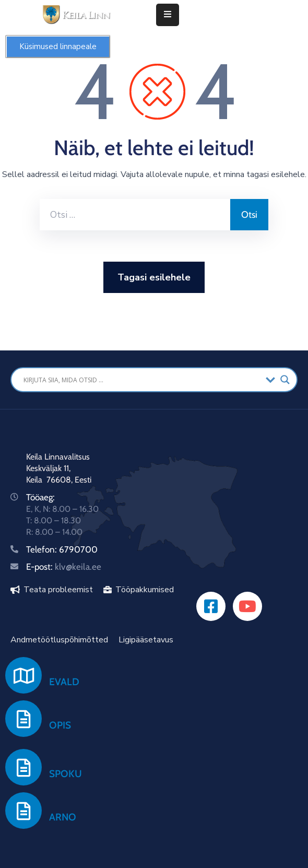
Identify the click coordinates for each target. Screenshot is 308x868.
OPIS (60, 725)
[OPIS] (23, 718)
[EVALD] (23, 675)
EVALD (64, 682)
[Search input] (141, 379)
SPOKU (65, 774)
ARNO (62, 817)
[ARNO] (23, 810)
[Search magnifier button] (285, 379)
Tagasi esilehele (154, 277)
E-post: (63, 566)
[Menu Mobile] (167, 15)
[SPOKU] (23, 767)
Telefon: (42, 549)
